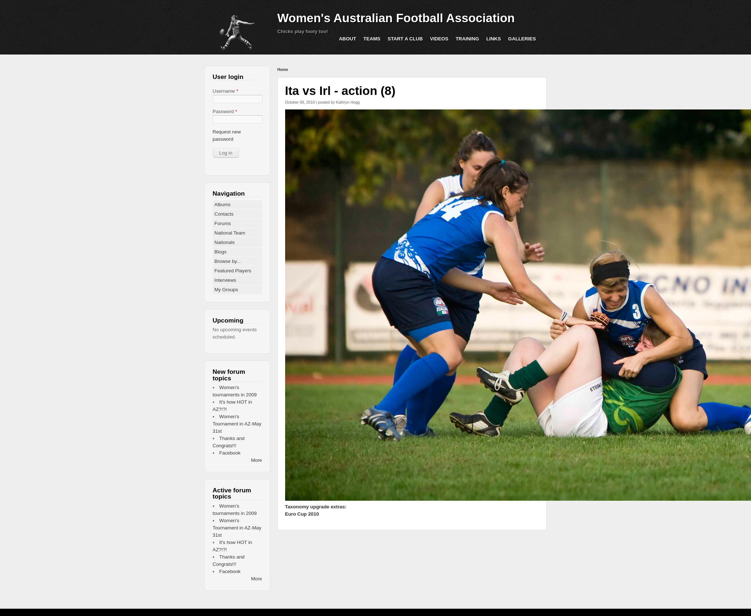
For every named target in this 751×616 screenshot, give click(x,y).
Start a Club (405, 38)
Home (282, 69)
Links (493, 38)
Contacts (224, 214)
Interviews (225, 280)
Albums (223, 204)
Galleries (522, 38)
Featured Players (233, 270)
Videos (439, 38)
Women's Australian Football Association (396, 18)
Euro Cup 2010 (302, 514)
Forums (223, 223)
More (256, 460)
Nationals (225, 242)
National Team (230, 233)
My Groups (226, 289)
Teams (371, 38)
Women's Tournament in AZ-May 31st (237, 424)
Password (225, 111)
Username (225, 91)
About (347, 38)
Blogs (221, 252)
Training (467, 38)
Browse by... (228, 261)
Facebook (230, 453)
